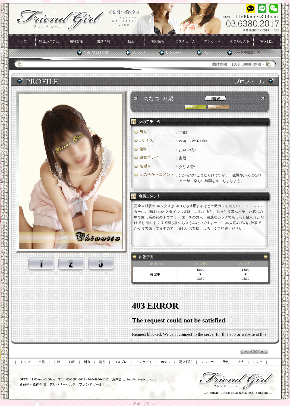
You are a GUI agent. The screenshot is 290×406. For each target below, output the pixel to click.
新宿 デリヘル (144, 403)
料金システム (49, 41)
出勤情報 (103, 41)
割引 (102, 362)
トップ (22, 41)
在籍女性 (76, 41)
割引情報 (158, 41)
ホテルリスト (240, 41)
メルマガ (138, 52)
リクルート (174, 52)
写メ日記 (267, 41)
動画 (131, 41)
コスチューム (185, 41)
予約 (226, 362)
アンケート (212, 41)
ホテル (166, 362)
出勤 (42, 362)
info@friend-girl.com (141, 379)
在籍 (57, 362)
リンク (208, 52)
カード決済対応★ (247, 52)
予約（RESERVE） (97, 52)
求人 (241, 362)
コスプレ (120, 362)
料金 (87, 362)
